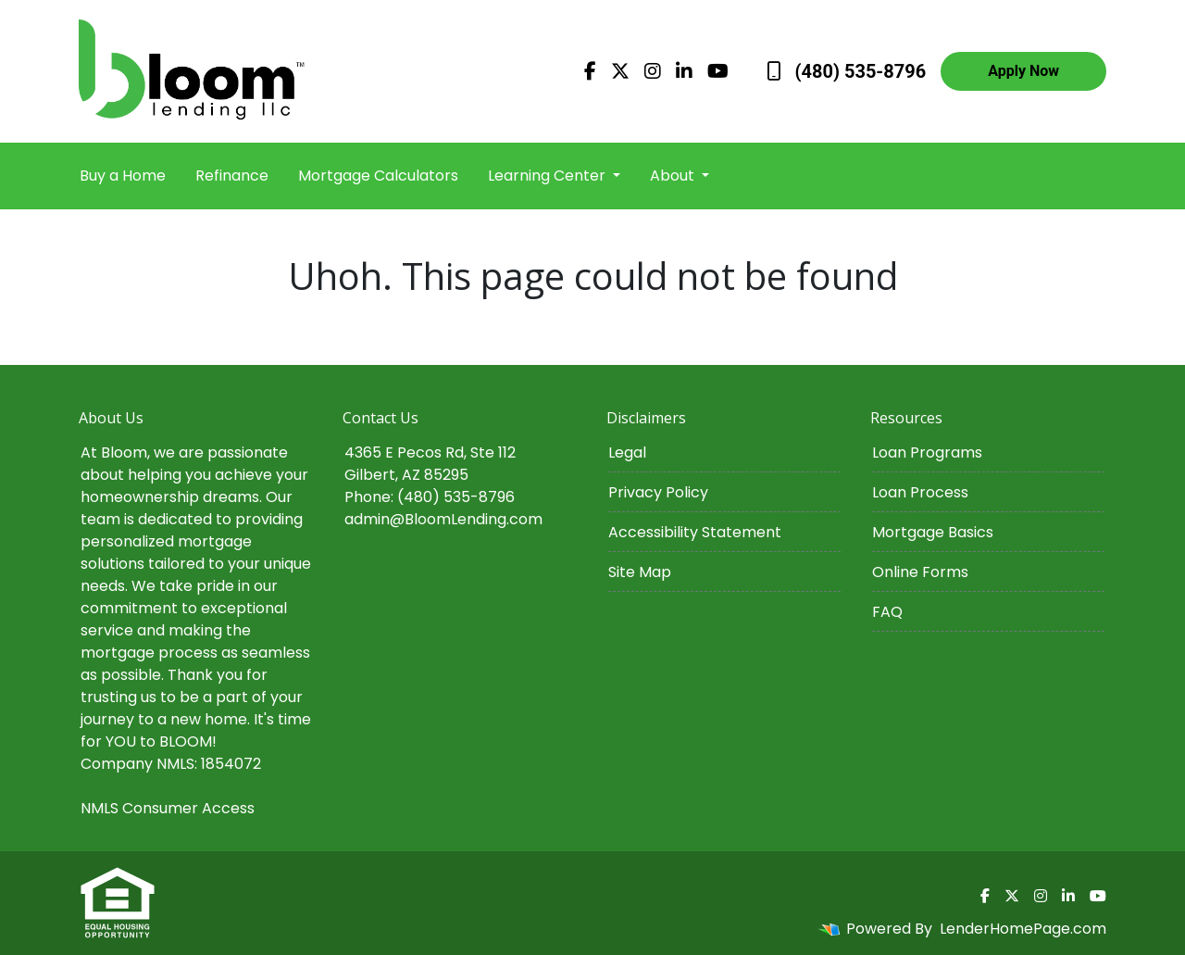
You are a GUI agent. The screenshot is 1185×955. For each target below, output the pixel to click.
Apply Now (1023, 71)
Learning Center (548, 175)
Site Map (639, 572)
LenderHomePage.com (1023, 928)
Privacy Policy (658, 492)
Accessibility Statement (694, 532)
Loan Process (920, 492)
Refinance (231, 175)
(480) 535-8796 (847, 71)
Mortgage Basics (932, 532)
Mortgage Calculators (378, 175)
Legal (627, 452)
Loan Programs (927, 452)
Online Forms (920, 572)
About (674, 175)
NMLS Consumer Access (168, 808)
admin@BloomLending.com (443, 519)
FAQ (887, 611)
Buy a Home (123, 175)
